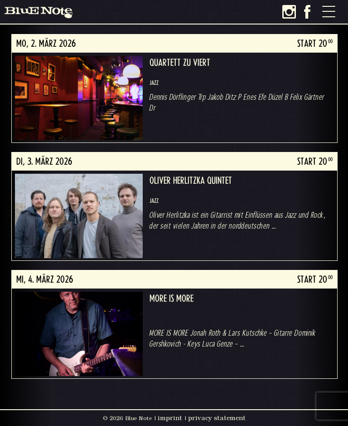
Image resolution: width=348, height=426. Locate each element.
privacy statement (217, 417)
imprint (170, 417)
